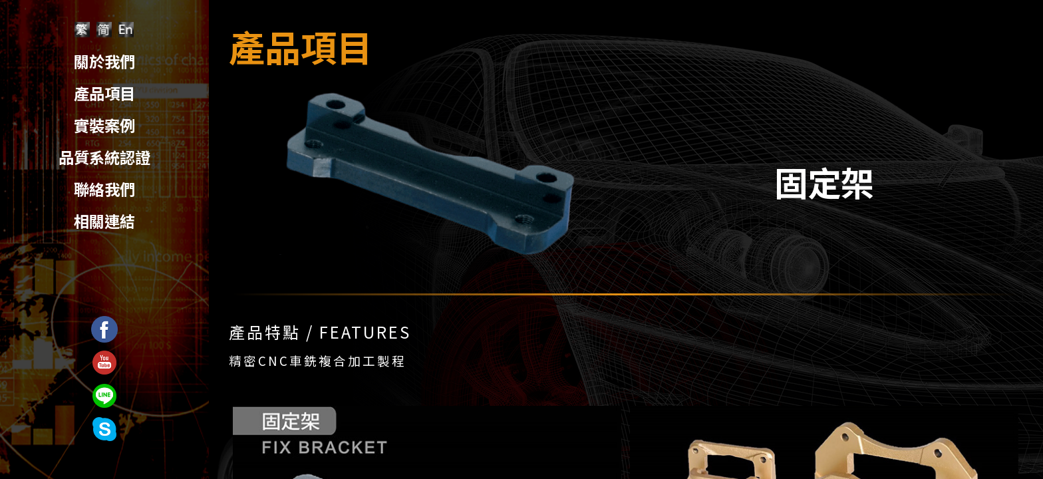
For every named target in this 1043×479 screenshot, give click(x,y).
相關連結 (104, 221)
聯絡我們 (104, 189)
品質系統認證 (104, 157)
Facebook (104, 324)
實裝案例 (104, 125)
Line (104, 391)
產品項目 (104, 93)
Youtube (104, 358)
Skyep (104, 424)
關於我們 (104, 61)
